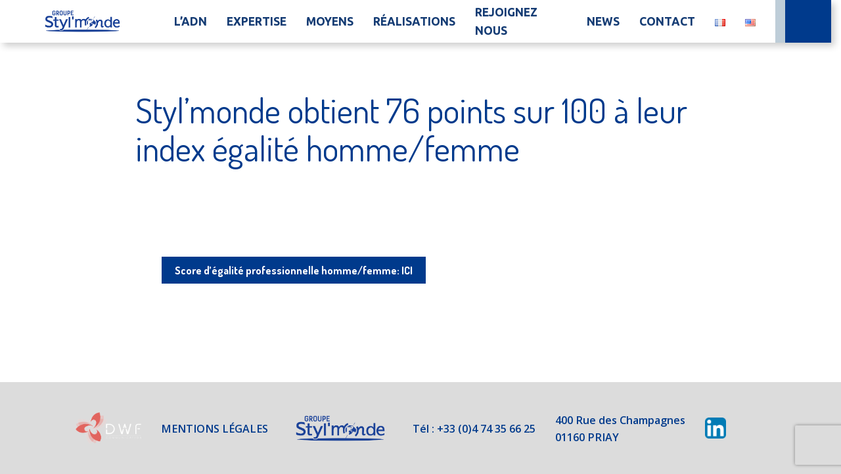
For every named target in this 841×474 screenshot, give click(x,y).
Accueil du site (82, 21)
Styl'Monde (332, 428)
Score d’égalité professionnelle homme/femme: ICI (293, 270)
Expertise (256, 21)
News (603, 21)
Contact (667, 21)
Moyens (329, 21)
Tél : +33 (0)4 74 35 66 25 (472, 428)
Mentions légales (202, 428)
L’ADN (190, 21)
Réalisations (414, 21)
